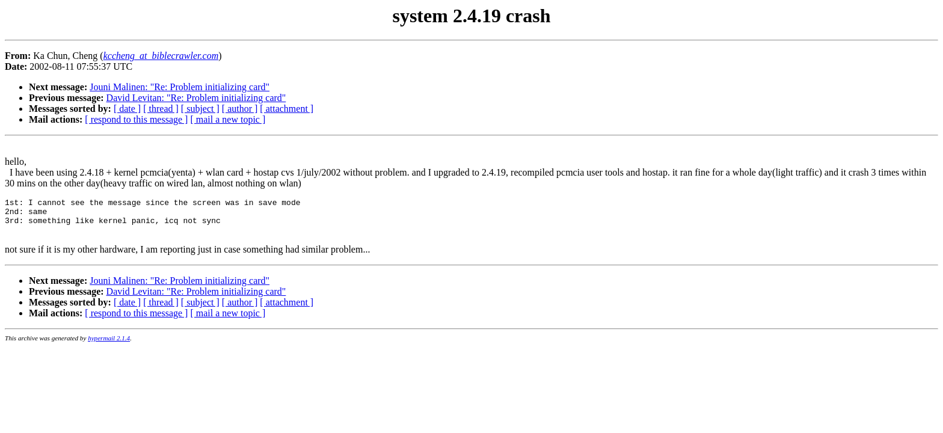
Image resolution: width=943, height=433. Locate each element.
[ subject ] (200, 108)
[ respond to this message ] (136, 119)
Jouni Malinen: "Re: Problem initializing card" (179, 87)
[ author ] (240, 108)
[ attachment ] (286, 108)
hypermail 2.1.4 (109, 345)
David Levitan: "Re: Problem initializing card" (196, 98)
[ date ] (127, 108)
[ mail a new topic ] (227, 119)
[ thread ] (161, 108)
